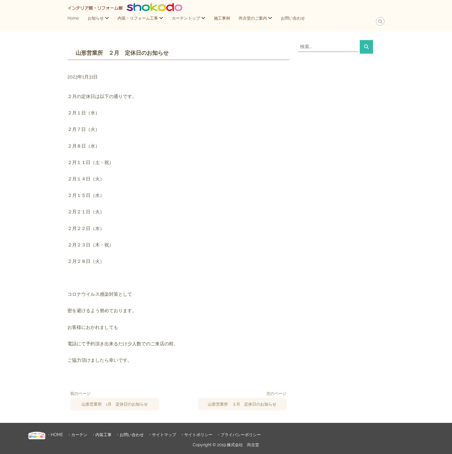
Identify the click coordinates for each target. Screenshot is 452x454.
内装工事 (103, 434)
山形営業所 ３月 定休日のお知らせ (242, 404)
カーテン (79, 434)
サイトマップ (164, 434)
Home (73, 18)
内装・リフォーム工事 (138, 18)
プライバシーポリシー (241, 434)
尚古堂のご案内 (253, 18)
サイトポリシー (198, 434)
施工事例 (222, 18)
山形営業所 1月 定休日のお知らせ (115, 404)
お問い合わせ (293, 18)
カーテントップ (186, 18)
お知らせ (96, 18)
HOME (57, 434)
